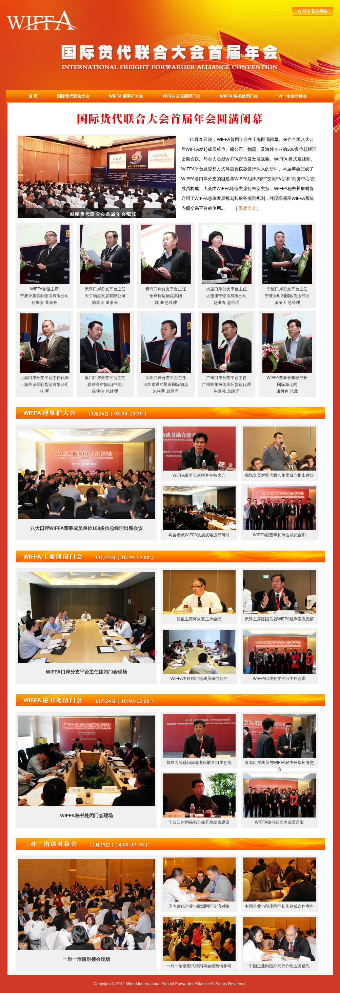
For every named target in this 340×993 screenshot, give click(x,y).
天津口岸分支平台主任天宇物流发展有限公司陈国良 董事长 (105, 296)
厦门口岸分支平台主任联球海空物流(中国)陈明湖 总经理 (105, 384)
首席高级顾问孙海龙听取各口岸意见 (199, 762)
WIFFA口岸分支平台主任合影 (279, 678)
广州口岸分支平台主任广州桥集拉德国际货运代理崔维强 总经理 (226, 384)
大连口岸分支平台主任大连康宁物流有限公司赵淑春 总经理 (226, 296)
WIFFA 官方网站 (312, 11)
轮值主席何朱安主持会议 (199, 619)
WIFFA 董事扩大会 (126, 96)
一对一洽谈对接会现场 (86, 959)
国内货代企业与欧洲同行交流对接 (198, 906)
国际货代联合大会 (73, 96)
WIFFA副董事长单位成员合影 (279, 535)
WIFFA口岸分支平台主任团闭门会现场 (86, 672)
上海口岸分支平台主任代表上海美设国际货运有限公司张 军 (44, 384)
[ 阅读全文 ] (247, 208)
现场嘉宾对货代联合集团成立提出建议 (279, 475)
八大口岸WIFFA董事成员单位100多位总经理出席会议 (86, 528)
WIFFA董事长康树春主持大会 (199, 475)
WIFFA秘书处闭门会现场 (86, 815)
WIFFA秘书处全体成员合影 (279, 822)
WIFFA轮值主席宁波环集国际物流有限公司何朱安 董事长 (44, 296)
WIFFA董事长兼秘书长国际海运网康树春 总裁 (287, 384)
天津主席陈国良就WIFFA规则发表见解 (279, 619)
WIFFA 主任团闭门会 (181, 96)
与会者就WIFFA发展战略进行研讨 (199, 535)
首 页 (33, 96)
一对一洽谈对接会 (290, 96)
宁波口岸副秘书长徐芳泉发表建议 (198, 822)
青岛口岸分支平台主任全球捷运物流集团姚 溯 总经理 (165, 296)
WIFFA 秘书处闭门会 (239, 96)
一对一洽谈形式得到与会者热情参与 (199, 966)
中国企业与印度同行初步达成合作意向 (279, 906)
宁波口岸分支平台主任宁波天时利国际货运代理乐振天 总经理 (287, 296)
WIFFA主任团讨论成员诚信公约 (199, 678)
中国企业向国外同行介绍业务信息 (279, 966)
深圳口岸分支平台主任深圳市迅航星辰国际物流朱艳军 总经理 (165, 384)
